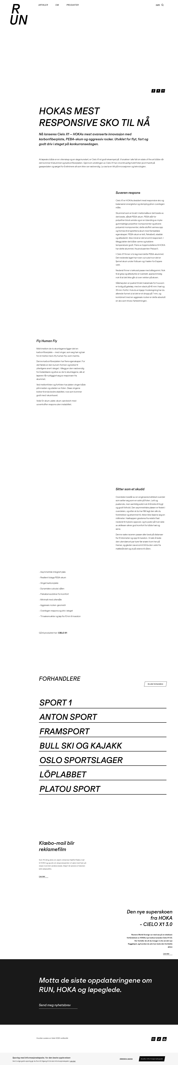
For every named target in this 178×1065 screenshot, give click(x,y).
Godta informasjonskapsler (152, 1059)
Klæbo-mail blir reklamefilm (56, 846)
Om (57, 5)
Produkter (72, 5)
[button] (162, 5)
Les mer (73, 1061)
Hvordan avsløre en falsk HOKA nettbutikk (52, 1038)
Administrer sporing (126, 1059)
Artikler (43, 5)
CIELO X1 (62, 633)
